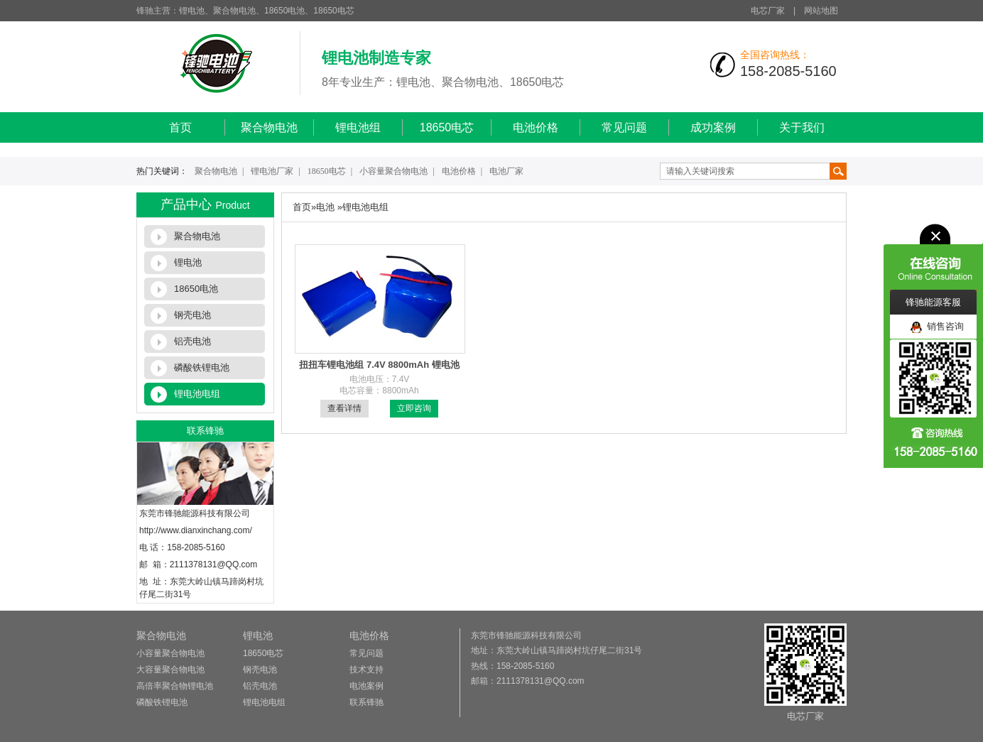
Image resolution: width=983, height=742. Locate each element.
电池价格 (535, 127)
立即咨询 (414, 408)
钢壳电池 (192, 315)
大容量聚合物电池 (170, 670)
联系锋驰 (366, 702)
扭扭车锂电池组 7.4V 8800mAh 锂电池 (379, 364)
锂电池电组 (197, 393)
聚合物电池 (269, 127)
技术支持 (366, 670)
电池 (325, 207)
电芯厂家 (768, 11)
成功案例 (713, 127)
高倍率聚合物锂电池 (174, 686)
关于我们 (802, 127)
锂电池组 (358, 127)
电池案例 (366, 686)
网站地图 (821, 11)
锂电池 (188, 262)
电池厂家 (506, 171)
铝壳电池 (192, 341)
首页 (180, 127)
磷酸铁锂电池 (201, 367)
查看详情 (344, 408)
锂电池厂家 (272, 171)
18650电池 (196, 288)
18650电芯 (447, 127)
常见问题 (624, 127)
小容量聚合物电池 (393, 171)
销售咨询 (937, 327)
